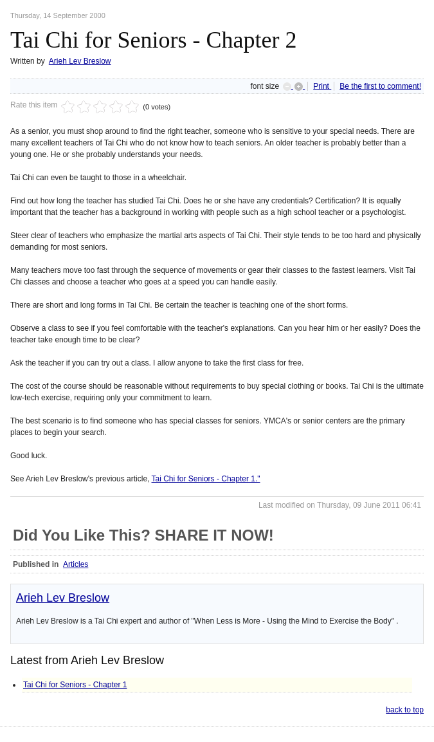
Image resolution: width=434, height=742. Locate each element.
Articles (75, 564)
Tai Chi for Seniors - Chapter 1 (75, 684)
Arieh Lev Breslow (80, 61)
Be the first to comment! (380, 86)
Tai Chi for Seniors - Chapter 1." (206, 478)
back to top (405, 709)
